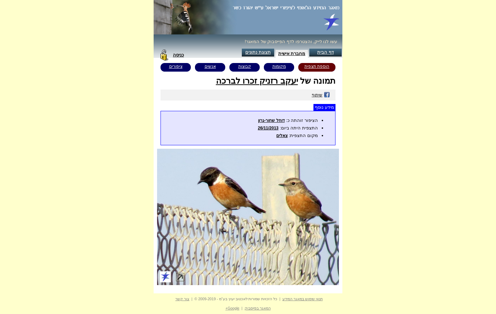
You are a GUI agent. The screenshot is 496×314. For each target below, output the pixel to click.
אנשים (210, 66)
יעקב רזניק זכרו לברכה (257, 80)
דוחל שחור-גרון (271, 120)
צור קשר (182, 299)
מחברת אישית (292, 53)
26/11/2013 (268, 128)
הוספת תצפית (316, 66)
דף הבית (325, 52)
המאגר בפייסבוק (258, 308)
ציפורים (176, 66)
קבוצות (244, 66)
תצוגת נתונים (258, 52)
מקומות (279, 66)
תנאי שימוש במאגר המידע (302, 299)
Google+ (232, 308)
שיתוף (321, 95)
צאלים (282, 135)
